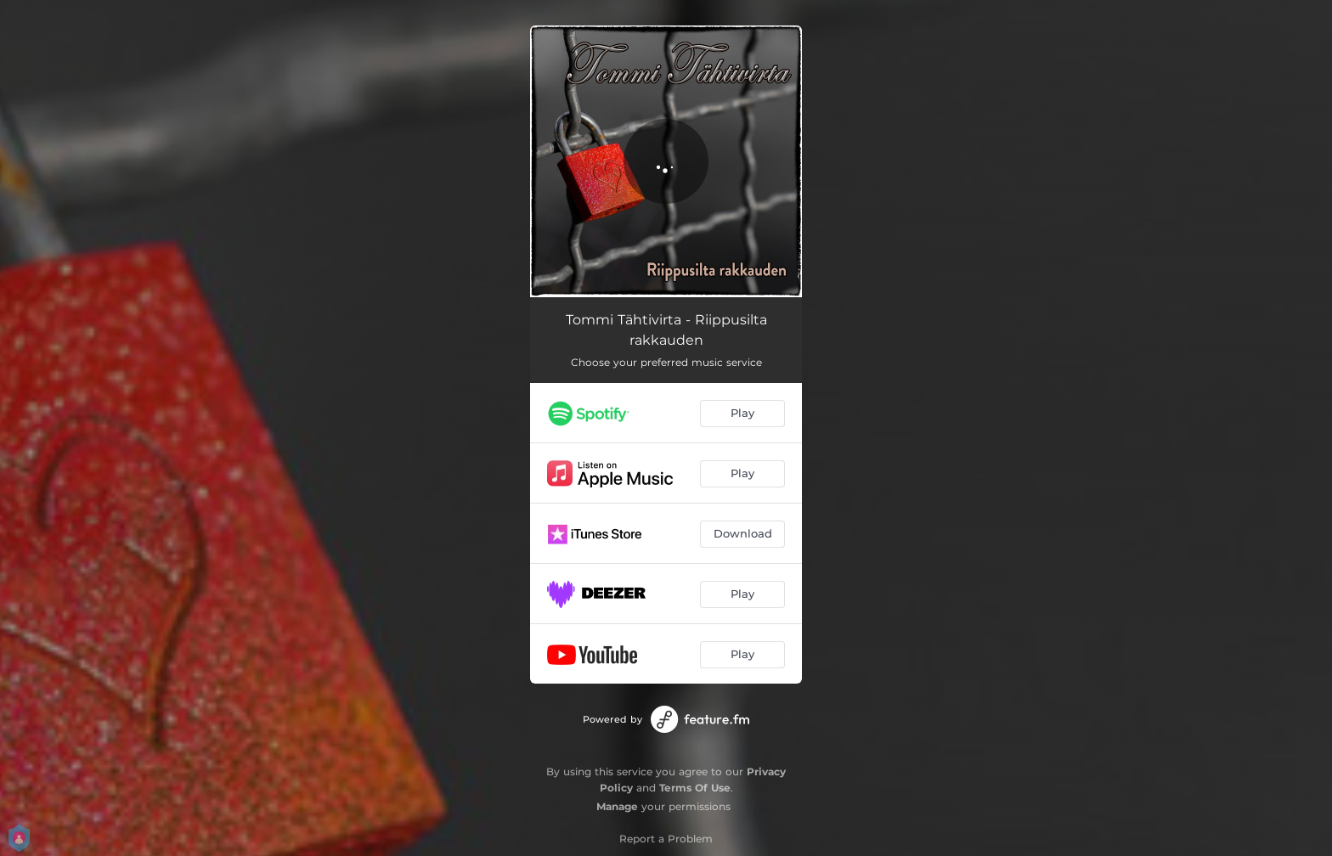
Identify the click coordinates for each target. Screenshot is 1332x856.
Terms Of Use (695, 787)
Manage (617, 806)
